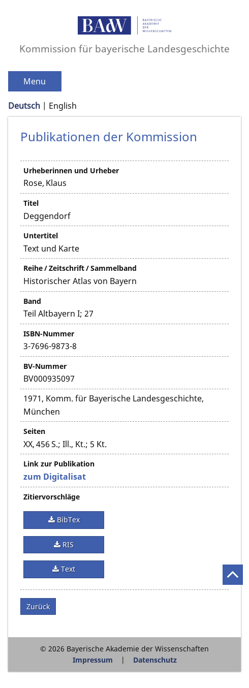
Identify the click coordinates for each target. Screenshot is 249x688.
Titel (31, 203)
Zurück (38, 606)
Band (32, 301)
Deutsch (24, 105)
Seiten (34, 431)
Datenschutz (155, 660)
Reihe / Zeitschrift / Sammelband (80, 268)
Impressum (93, 660)
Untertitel (40, 235)
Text (67, 569)
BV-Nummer (45, 366)
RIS (67, 544)
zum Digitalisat (54, 476)
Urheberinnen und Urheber (71, 170)
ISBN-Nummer (48, 333)
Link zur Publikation (59, 463)
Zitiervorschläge (51, 497)
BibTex (67, 519)
